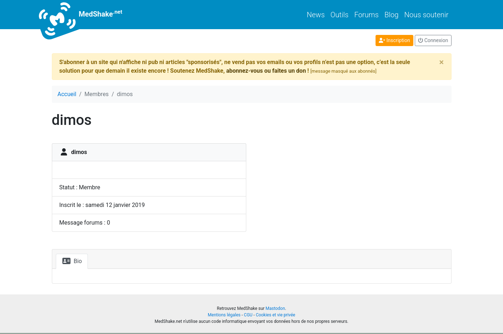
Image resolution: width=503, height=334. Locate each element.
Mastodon (275, 308)
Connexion (433, 40)
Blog (392, 14)
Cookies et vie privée (275, 314)
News (316, 14)
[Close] (441, 62)
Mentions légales (224, 314)
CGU (248, 314)
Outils (340, 14)
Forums (366, 14)
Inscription (394, 40)
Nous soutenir (426, 14)
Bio (72, 261)
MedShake (87, 14)
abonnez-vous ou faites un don (266, 70)
